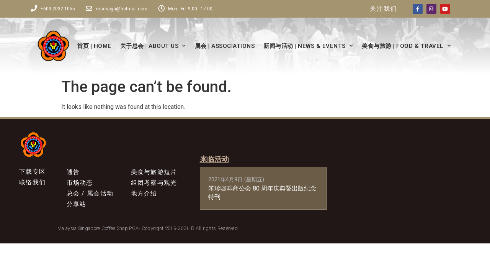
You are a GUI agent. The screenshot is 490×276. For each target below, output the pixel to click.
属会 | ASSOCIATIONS (225, 46)
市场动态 (80, 184)
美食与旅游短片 (154, 172)
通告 (73, 172)
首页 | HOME (94, 46)
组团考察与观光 (154, 184)
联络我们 (32, 184)
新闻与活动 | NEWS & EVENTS (308, 46)
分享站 (77, 209)
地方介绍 (144, 196)
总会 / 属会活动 (90, 196)
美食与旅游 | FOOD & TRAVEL (406, 46)
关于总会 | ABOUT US (153, 46)
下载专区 (32, 172)
